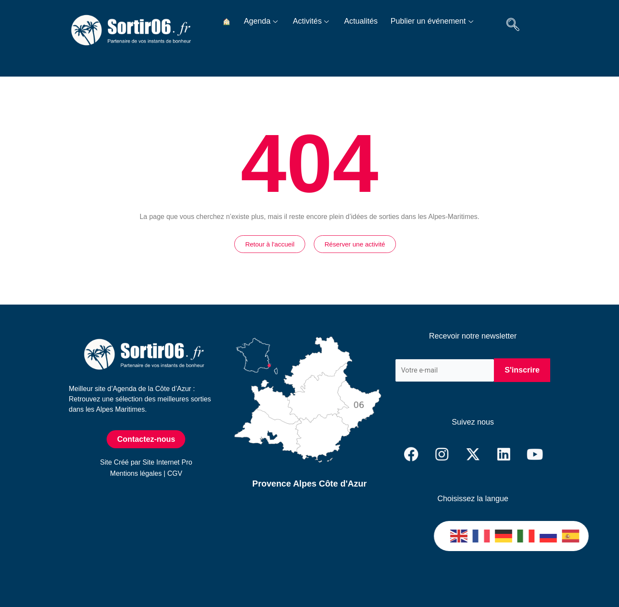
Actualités (360, 21)
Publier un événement (432, 21)
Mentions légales (136, 473)
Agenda (262, 21)
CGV (174, 473)
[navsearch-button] (512, 25)
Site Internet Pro (168, 462)
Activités (312, 21)
